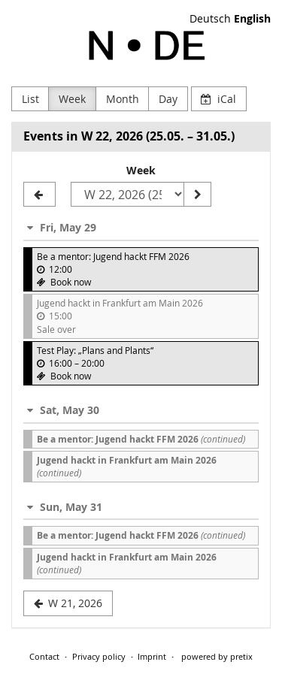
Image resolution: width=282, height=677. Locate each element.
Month (122, 99)
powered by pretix (217, 656)
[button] (141, 227)
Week (72, 99)
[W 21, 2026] (39, 194)
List (30, 99)
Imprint (152, 656)
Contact (44, 656)
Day (168, 99)
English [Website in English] (252, 18)
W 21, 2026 (68, 603)
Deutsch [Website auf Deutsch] (210, 18)
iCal (218, 99)
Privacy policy (99, 656)
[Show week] (197, 194)
